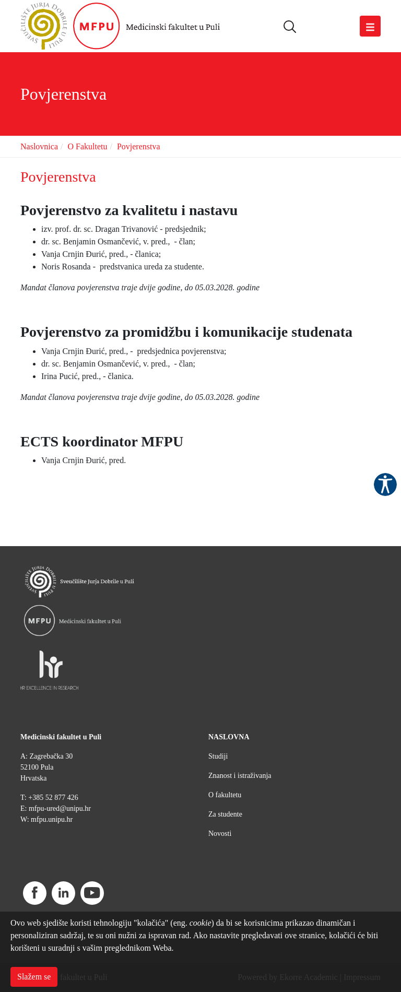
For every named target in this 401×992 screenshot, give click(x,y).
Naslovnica (39, 146)
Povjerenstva (138, 146)
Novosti (219, 833)
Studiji (218, 756)
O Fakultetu (87, 146)
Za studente (225, 814)
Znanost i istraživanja (240, 776)
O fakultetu (224, 795)
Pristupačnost (385, 484)
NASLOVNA (229, 737)
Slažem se (34, 976)
